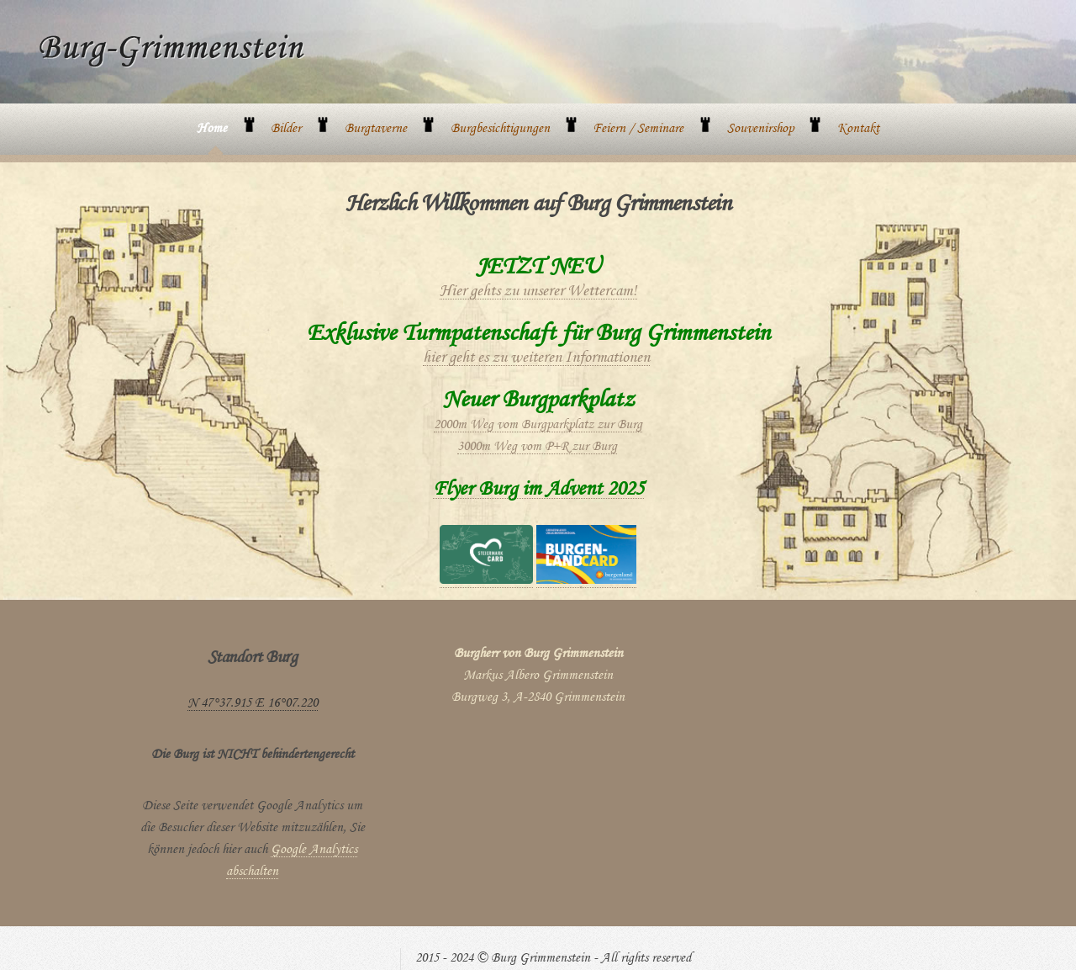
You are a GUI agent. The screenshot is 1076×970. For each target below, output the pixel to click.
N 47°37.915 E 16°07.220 (252, 704)
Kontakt (858, 129)
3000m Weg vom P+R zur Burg (537, 447)
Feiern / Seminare (638, 129)
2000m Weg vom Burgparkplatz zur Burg (538, 426)
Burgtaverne (376, 129)
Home (212, 129)
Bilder (286, 129)
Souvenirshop (760, 129)
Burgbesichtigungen (500, 129)
